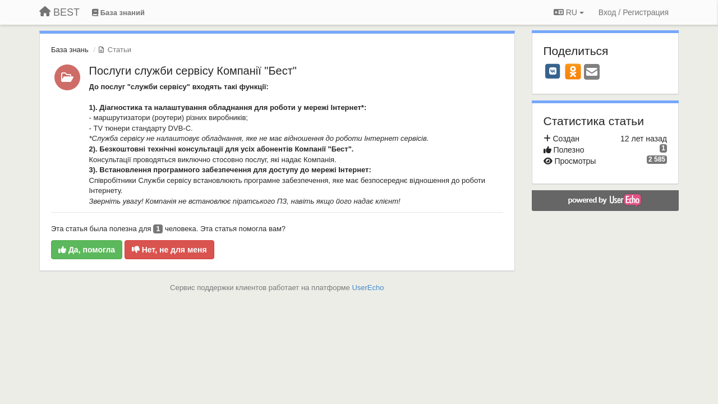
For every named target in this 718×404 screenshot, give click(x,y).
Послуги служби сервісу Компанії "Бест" (193, 71)
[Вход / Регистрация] (633, 12)
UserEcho (368, 287)
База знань (70, 49)
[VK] (553, 71)
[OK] (573, 71)
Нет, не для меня (169, 249)
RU (569, 12)
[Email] (592, 72)
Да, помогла (86, 249)
